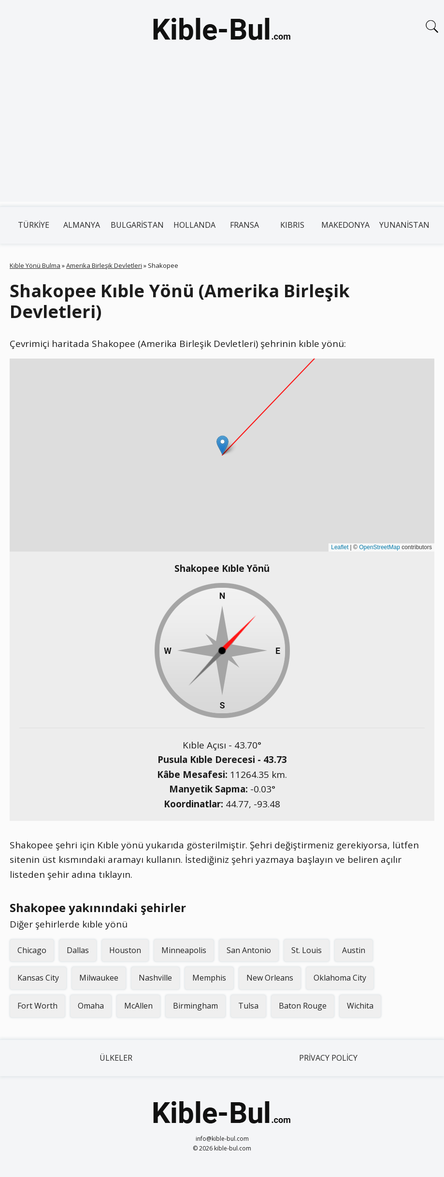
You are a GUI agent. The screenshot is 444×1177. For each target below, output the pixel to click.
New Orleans (269, 977)
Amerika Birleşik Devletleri (104, 265)
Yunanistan (404, 225)
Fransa (244, 225)
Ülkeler (116, 1057)
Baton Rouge (303, 1005)
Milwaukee (98, 977)
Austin (353, 950)
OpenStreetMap (379, 547)
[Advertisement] (222, 134)
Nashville (155, 977)
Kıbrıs (292, 225)
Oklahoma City (340, 977)
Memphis (209, 977)
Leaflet (339, 547)
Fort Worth (37, 1005)
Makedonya (345, 225)
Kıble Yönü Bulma (35, 265)
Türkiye (33, 225)
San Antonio (249, 950)
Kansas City (38, 977)
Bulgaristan (137, 225)
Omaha (91, 1005)
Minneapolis (183, 950)
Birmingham (195, 1005)
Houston (125, 950)
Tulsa (248, 1005)
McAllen (138, 1005)
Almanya (81, 225)
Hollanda (194, 225)
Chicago (31, 950)
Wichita (360, 1005)
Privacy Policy (328, 1057)
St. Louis (306, 950)
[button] (222, 445)
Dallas (78, 950)
